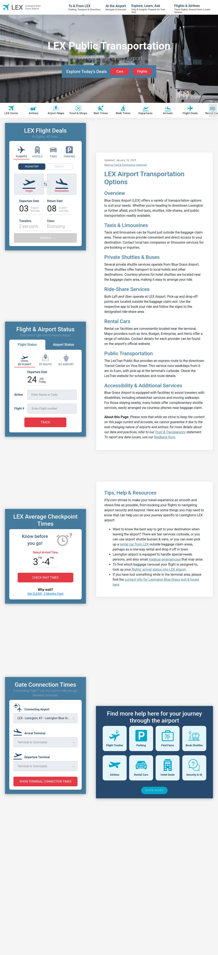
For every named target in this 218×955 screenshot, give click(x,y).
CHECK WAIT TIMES (45, 577)
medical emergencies (165, 559)
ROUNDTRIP (32, 166)
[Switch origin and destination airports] (45, 184)
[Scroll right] (213, 110)
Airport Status (63, 345)
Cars (119, 71)
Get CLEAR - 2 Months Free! (45, 593)
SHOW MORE (154, 820)
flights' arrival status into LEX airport (159, 569)
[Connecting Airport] (32, 707)
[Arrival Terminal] (30, 731)
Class (50, 221)
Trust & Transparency (170, 432)
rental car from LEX (134, 544)
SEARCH (45, 238)
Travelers (25, 221)
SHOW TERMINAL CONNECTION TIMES (45, 781)
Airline (18, 394)
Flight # (19, 408)
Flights (142, 71)
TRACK (45, 422)
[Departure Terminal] (32, 755)
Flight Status (27, 345)
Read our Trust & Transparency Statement (125, 165)
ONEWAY (59, 166)
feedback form (164, 437)
